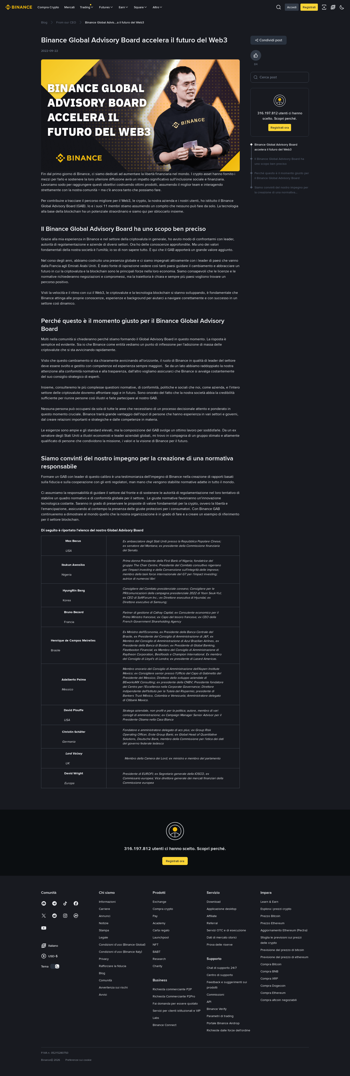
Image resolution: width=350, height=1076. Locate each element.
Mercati (69, 7)
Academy (159, 923)
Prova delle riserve (220, 944)
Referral (212, 923)
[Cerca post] (283, 77)
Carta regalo (161, 930)
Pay (155, 916)
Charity (157, 966)
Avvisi (103, 994)
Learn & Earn (269, 902)
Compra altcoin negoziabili (278, 1000)
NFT (155, 944)
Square (140, 7)
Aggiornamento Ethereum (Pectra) (283, 930)
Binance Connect (164, 1025)
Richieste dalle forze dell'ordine (228, 1030)
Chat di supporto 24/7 (222, 968)
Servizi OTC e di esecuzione (226, 930)
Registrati (309, 7)
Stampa (104, 930)
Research (159, 959)
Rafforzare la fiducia (112, 966)
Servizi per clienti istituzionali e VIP (176, 1011)
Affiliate (212, 916)
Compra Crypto (48, 7)
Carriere (104, 909)
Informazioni (107, 902)
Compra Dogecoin (272, 986)
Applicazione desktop (221, 909)
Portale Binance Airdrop (223, 1023)
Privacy (104, 959)
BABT (156, 952)
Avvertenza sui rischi (113, 987)
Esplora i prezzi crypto (275, 909)
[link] (44, 22)
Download (214, 902)
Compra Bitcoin (270, 964)
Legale (103, 937)
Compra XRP (269, 978)
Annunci (104, 916)
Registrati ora (280, 127)
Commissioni (215, 994)
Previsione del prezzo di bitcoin (282, 950)
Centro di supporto (220, 975)
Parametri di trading (220, 1016)
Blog (102, 973)
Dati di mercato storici (222, 937)
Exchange (159, 902)
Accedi (291, 7)
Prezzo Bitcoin (270, 916)
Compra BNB (269, 971)
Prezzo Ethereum (272, 923)
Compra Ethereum (272, 993)
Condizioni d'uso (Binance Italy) (120, 952)
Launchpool (161, 937)
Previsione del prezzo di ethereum (284, 957)
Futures (106, 7)
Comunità (105, 980)
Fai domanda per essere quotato (175, 1003)
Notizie (103, 923)
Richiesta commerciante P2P (172, 989)
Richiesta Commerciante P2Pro (174, 996)
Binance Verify (217, 1009)
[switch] (55, 966)
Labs (156, 1018)
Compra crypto (163, 909)
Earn (124, 7)
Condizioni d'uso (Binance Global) (122, 944)
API (209, 1002)
